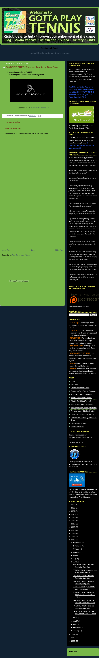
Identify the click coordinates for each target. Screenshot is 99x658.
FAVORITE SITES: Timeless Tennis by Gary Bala (32, 67)
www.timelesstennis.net (40, 108)
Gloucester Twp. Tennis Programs (83, 391)
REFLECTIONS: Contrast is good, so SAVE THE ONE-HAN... (84, 594)
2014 (73, 534)
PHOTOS (74, 385)
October (76, 549)
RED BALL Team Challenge (81, 394)
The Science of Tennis (79, 423)
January (76, 631)
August (76, 555)
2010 (73, 638)
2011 (73, 635)
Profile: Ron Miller (77, 427)
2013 (73, 537)
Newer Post (6, 250)
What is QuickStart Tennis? (81, 401)
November (77, 546)
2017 (73, 524)
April (75, 621)
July (75, 559)
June (75, 562)
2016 (73, 527)
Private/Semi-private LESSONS (82, 414)
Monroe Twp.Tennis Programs (82, 404)
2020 (73, 514)
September (77, 552)
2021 (73, 511)
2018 (73, 521)
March (76, 624)
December (77, 543)
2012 (73, 540)
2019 (73, 518)
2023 (73, 505)
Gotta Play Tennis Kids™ (80, 388)
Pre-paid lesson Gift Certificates (82, 411)
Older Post (59, 250)
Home (33, 250)
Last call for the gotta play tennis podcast (49, 53)
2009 (73, 641)
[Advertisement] (25, 221)
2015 (73, 530)
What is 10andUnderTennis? (81, 398)
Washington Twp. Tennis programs (84, 408)
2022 (73, 508)
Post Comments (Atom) (21, 255)
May (75, 618)
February (77, 627)
